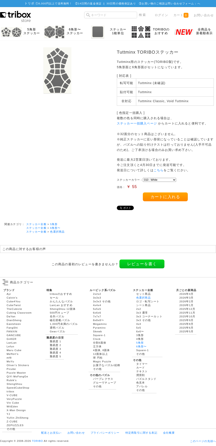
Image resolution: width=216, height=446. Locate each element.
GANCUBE (14, 335)
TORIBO (37, 441)
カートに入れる (165, 197)
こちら (159, 170)
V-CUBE (12, 395)
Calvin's (12, 297)
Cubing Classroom (19, 312)
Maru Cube (14, 350)
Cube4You (13, 301)
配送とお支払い (51, 432)
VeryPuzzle (14, 398)
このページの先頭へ (203, 441)
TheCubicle (14, 308)
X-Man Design (16, 410)
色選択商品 (57, 231)
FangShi (12, 327)
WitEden (12, 406)
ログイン (161, 15)
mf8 (9, 357)
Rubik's (12, 380)
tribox (10, 391)
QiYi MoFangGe (17, 376)
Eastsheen (14, 323)
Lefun (10, 346)
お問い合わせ (204, 15)
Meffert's (13, 353)
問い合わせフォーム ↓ (182, 3)
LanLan (12, 342)
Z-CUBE (12, 421)
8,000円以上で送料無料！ (55, 3)
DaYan (11, 316)
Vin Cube (13, 402)
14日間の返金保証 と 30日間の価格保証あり (107, 3)
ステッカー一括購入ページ (137, 123)
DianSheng (14, 320)
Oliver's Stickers (18, 365)
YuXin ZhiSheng (17, 417)
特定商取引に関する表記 (141, 432)
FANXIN (12, 331)
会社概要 (169, 432)
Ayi (9, 293)
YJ (8, 413)
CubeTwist (14, 305)
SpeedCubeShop (18, 387)
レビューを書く (142, 264)
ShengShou (14, 383)
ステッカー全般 (36, 224)
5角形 (54, 224)
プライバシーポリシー (105, 432)
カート (180, 15)
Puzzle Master (16, 372)
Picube (11, 368)
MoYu (10, 361)
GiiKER (12, 338)
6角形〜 (55, 227)
